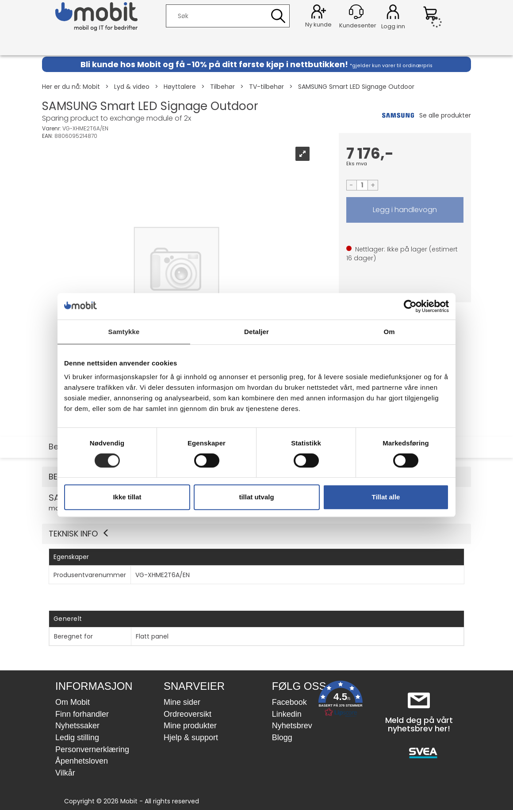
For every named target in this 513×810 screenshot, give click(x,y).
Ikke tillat (127, 497)
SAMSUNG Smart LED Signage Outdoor (356, 86)
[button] (256, 534)
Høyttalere (180, 86)
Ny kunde (318, 24)
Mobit (91, 86)
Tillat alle (386, 497)
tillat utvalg (256, 497)
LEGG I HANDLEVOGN (405, 210)
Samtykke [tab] (124, 331)
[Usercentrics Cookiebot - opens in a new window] (410, 306)
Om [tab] (388, 331)
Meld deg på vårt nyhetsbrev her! (419, 724)
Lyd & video (131, 86)
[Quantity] (362, 185)
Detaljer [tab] (256, 331)
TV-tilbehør (266, 86)
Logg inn (393, 13)
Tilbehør (222, 86)
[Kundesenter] (356, 11)
